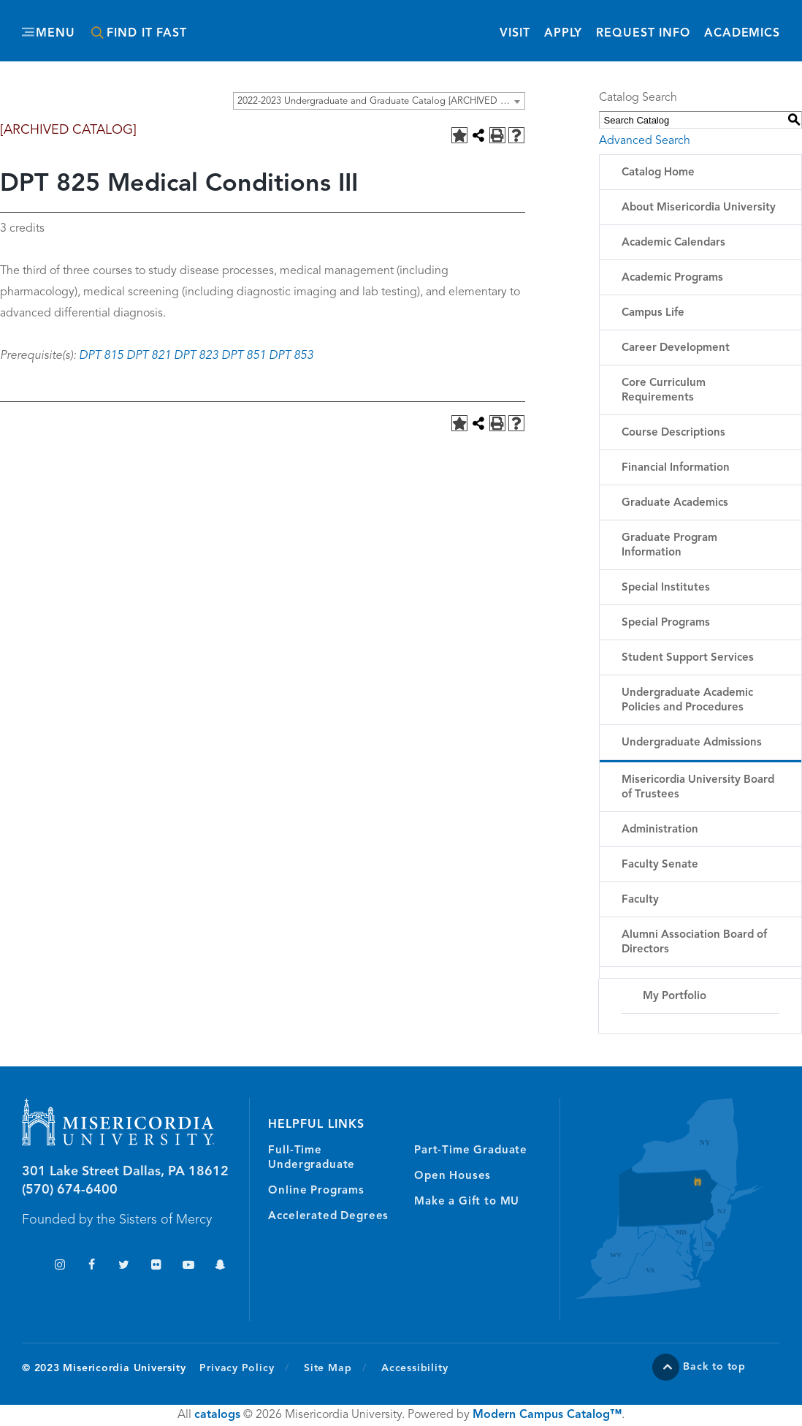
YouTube (188, 1266)
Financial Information (676, 468)
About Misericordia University (699, 207)
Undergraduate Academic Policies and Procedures (687, 700)
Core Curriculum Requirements (664, 390)
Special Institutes (666, 588)
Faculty (640, 900)
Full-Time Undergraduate (311, 1158)
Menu (55, 33)
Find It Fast (147, 33)
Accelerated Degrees (328, 1216)
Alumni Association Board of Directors (694, 942)
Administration (660, 829)
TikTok (27, 1266)
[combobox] (379, 101)
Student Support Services (688, 658)
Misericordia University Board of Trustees (698, 787)
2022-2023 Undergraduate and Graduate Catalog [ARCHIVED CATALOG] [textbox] (380, 101)
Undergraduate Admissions (692, 742)
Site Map (327, 1368)
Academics (742, 33)
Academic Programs (672, 278)
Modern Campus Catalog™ (547, 1415)
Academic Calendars (673, 243)
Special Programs (666, 623)
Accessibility (414, 1368)
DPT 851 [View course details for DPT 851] (243, 356)
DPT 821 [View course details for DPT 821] (148, 356)
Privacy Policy (244, 1367)
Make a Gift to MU (466, 1201)
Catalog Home (658, 172)
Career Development (676, 348)
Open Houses (452, 1176)
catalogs (217, 1415)
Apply (563, 33)
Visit (515, 33)
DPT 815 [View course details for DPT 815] (101, 356)
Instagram (59, 1266)
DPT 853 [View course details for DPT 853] (291, 356)
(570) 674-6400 (70, 1189)
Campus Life (653, 313)
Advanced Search (644, 141)
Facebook (91, 1266)
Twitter (124, 1266)
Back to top (714, 1367)
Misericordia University (364, 24)
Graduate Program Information (669, 545)
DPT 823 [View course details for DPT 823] (196, 356)
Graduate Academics (675, 503)
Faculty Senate (660, 865)
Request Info (643, 32)
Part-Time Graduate (470, 1150)
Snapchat (220, 1266)
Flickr (156, 1266)
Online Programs (316, 1191)
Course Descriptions (673, 433)
